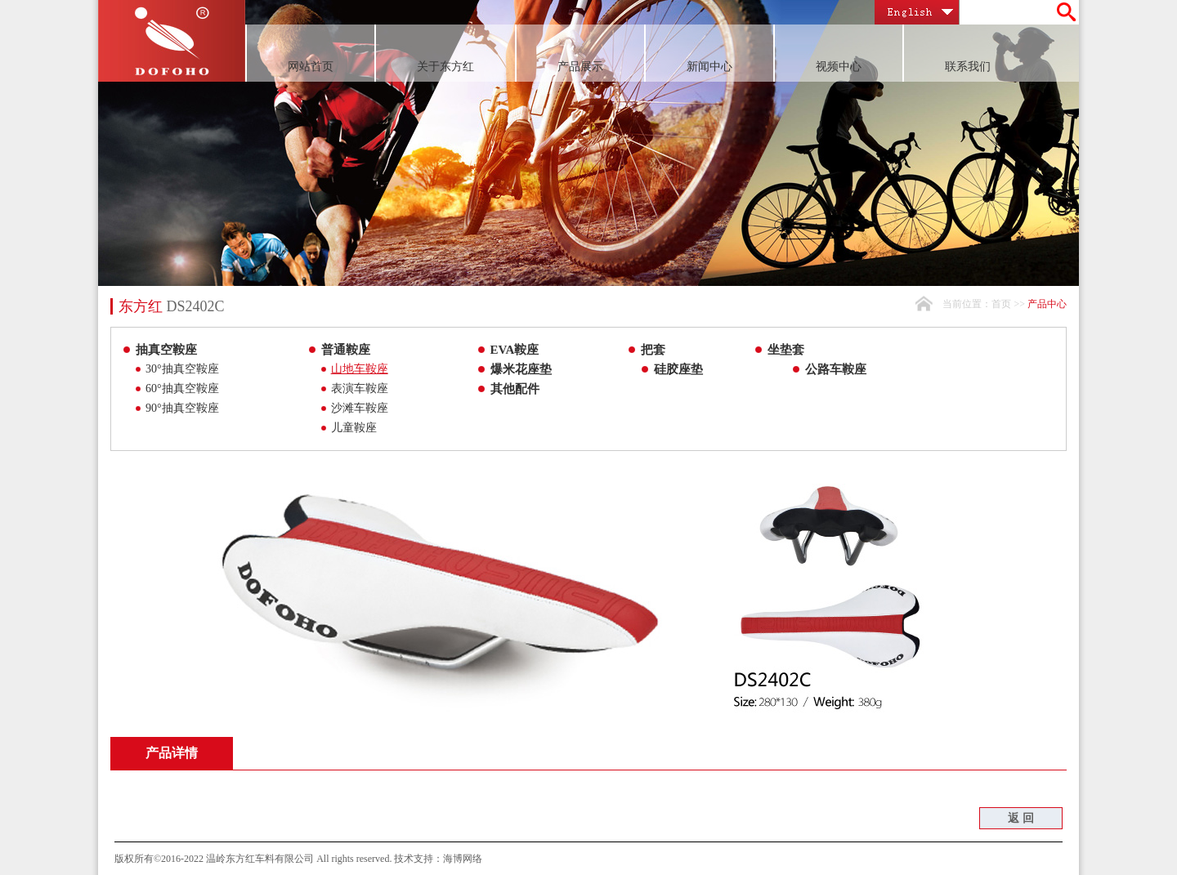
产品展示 (580, 66)
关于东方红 (445, 66)
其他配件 (514, 388)
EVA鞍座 (514, 349)
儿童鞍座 (354, 428)
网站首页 (310, 66)
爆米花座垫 (521, 369)
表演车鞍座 (359, 388)
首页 (1001, 304)
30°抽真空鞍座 (182, 369)
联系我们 (968, 66)
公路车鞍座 (835, 369)
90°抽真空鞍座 (182, 408)
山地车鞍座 (359, 369)
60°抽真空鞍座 (182, 388)
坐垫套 (786, 349)
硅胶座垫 (678, 369)
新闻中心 (709, 66)
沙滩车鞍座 (359, 408)
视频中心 (838, 66)
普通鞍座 (345, 349)
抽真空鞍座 (166, 349)
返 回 (1021, 818)
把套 (653, 349)
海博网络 (462, 858)
